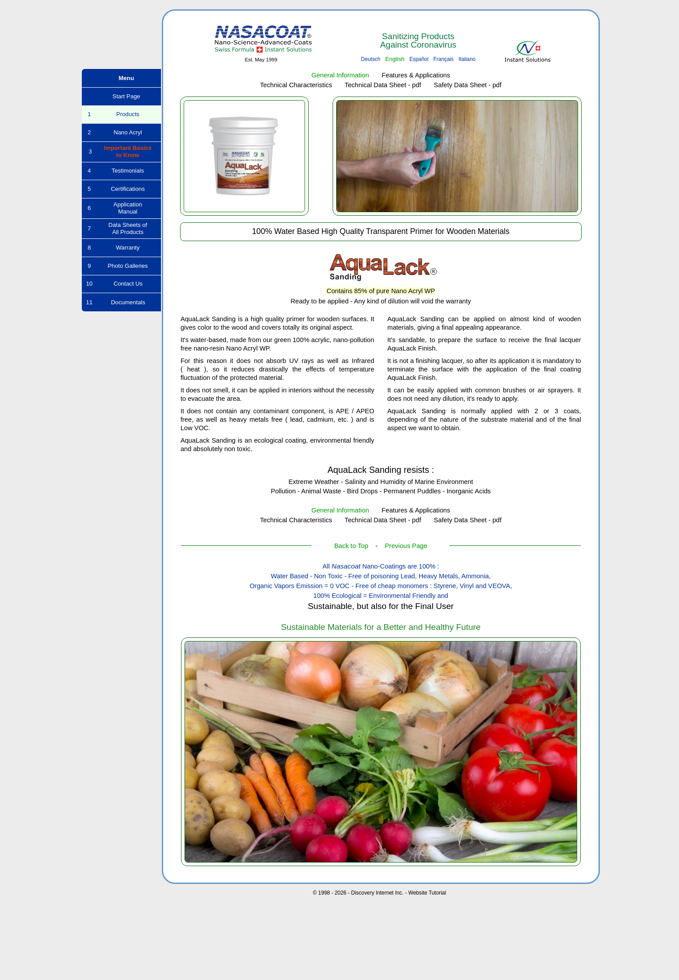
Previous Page (406, 545)
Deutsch (371, 59)
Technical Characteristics (296, 85)
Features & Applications (416, 75)
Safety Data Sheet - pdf (467, 85)
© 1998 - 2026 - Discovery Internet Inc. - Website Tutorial (379, 893)
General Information (340, 75)
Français (444, 59)
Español (419, 59)
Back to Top (351, 545)
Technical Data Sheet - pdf (383, 85)
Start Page (121, 96)
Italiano (466, 59)
